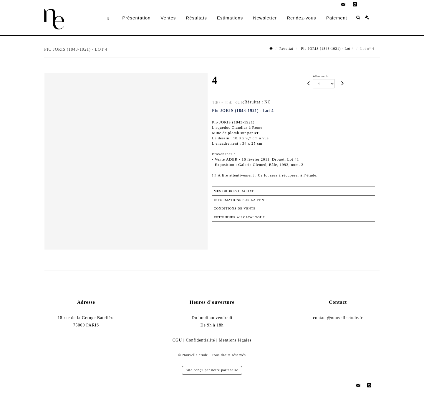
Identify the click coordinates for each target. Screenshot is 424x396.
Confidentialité (200, 340)
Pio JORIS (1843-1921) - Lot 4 (327, 49)
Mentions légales (235, 340)
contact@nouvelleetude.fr (338, 318)
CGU (177, 340)
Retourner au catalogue (239, 217)
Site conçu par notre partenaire (212, 370)
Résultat (286, 49)
